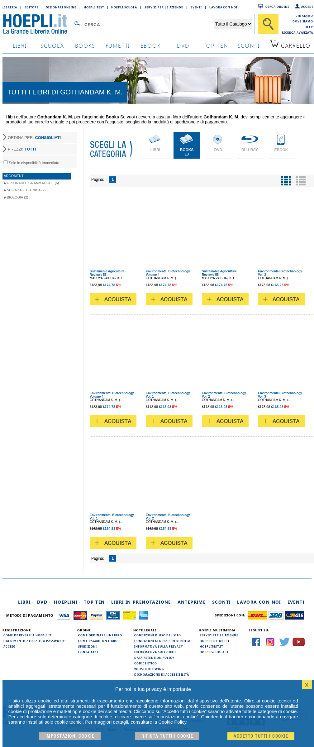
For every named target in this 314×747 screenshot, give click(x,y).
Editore (31, 7)
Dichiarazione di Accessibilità (161, 674)
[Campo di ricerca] (148, 24)
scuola (52, 45)
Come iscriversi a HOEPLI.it (27, 635)
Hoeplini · (67, 602)
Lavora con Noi (223, 7)
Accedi (307, 6)
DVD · (44, 602)
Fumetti (118, 45)
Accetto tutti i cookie (261, 736)
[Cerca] (268, 24)
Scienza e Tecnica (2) (26, 190)
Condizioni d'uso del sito (157, 635)
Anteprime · (193, 602)
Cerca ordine (277, 6)
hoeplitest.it (211, 646)
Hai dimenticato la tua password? (34, 641)
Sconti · (223, 602)
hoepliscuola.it (214, 652)
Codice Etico (145, 663)
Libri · (26, 602)
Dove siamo (303, 21)
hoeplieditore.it (214, 641)
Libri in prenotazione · (142, 602)
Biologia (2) (17, 197)
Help (309, 27)
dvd (183, 45)
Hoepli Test (94, 7)
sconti (249, 45)
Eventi (196, 7)
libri (20, 45)
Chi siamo (304, 15)
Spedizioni (87, 646)
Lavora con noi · (260, 602)
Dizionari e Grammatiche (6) (33, 183)
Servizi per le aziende (164, 7)
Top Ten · (96, 602)
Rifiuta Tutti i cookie (167, 736)
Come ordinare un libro (100, 635)
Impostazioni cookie (70, 736)
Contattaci (88, 652)
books (85, 45)
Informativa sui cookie (155, 652)
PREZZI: (22, 149)
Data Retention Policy (154, 657)
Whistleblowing (149, 669)
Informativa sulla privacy (158, 646)
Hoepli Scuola (124, 7)
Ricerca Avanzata (297, 32)
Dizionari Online (61, 7)
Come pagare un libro (98, 641)
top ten (215, 45)
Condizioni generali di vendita (162, 641)
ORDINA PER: (34, 137)
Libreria (9, 7)
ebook (150, 45)
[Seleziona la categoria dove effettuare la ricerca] (233, 24)
